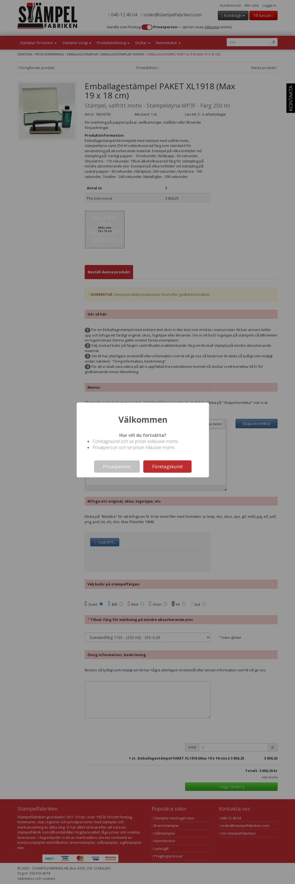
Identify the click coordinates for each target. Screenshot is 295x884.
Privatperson (117, 466)
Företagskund (167, 466)
